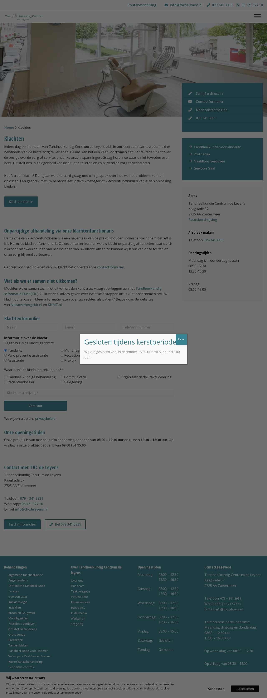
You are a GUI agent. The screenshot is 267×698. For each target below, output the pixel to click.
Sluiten (181, 339)
